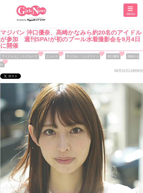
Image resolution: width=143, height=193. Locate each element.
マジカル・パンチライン (82, 56)
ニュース (52, 56)
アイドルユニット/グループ (20, 56)
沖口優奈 (113, 56)
